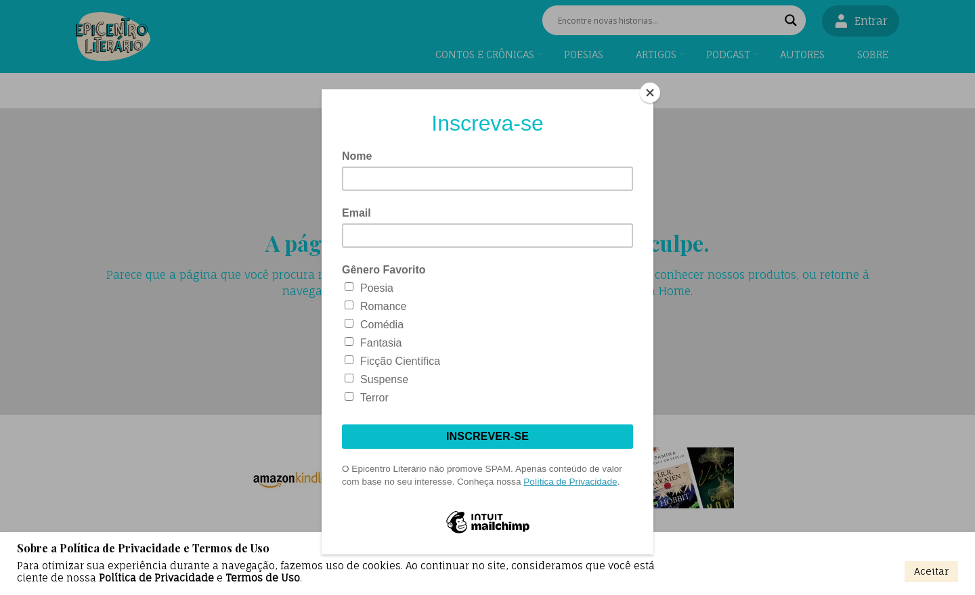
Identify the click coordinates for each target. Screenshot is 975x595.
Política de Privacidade (156, 578)
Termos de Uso (262, 578)
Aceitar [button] (931, 571)
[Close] (650, 93)
